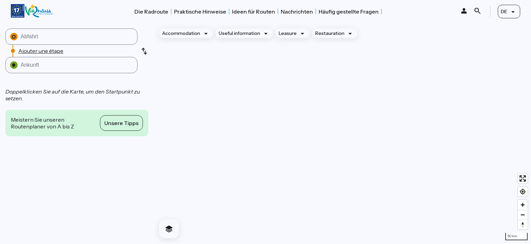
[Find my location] (523, 192)
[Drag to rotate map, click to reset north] (523, 224)
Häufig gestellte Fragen (349, 11)
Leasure (288, 33)
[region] (342, 133)
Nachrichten (297, 11)
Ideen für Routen (253, 11)
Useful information (239, 33)
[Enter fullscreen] (523, 178)
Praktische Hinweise (200, 11)
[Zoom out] (523, 215)
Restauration (329, 33)
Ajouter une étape (40, 50)
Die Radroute (151, 11)
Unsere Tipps (121, 123)
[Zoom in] (523, 205)
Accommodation (181, 33)
